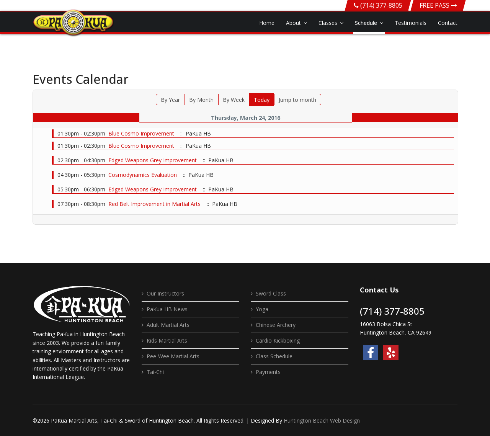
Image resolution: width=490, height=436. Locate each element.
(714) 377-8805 (381, 5)
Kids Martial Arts (167, 340)
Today (262, 99)
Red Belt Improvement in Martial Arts (155, 203)
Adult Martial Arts (168, 324)
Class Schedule (274, 356)
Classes (327, 22)
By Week (234, 99)
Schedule (366, 22)
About (293, 22)
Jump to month (297, 99)
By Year (170, 99)
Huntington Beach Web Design (322, 420)
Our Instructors (165, 293)
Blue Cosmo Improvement (141, 133)
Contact (447, 22)
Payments (268, 372)
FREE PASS (438, 5)
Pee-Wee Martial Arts (173, 356)
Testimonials (410, 22)
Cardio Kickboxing (278, 340)
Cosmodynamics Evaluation (142, 174)
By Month (201, 99)
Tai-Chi (155, 372)
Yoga (262, 309)
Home (266, 22)
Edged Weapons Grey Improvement (152, 160)
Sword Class (271, 293)
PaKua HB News (167, 309)
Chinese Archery (276, 324)
